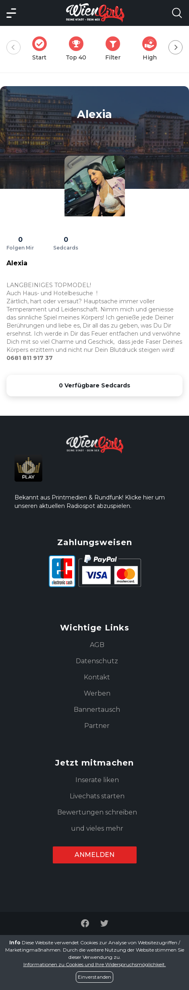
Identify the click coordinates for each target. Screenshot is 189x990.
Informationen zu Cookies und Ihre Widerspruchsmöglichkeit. (94, 964)
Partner (97, 726)
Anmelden (94, 855)
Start (42, 48)
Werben (97, 693)
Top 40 (78, 48)
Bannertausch (97, 709)
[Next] (175, 47)
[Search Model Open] (177, 13)
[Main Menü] (11, 13)
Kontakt (97, 677)
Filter (115, 48)
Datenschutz (97, 661)
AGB (97, 645)
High (152, 48)
